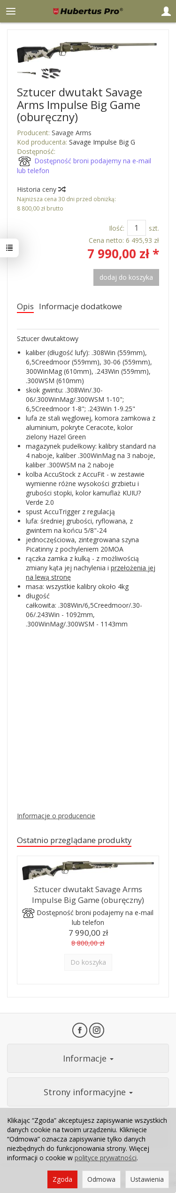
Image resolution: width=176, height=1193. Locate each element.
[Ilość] (136, 228)
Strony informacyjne (88, 1092)
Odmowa (101, 1179)
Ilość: (116, 228)
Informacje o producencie (56, 815)
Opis (25, 306)
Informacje (88, 1058)
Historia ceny (41, 189)
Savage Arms (72, 132)
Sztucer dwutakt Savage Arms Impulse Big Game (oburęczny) (88, 894)
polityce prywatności (106, 1157)
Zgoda (62, 1179)
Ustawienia (147, 1179)
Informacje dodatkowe (80, 306)
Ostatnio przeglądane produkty (74, 840)
